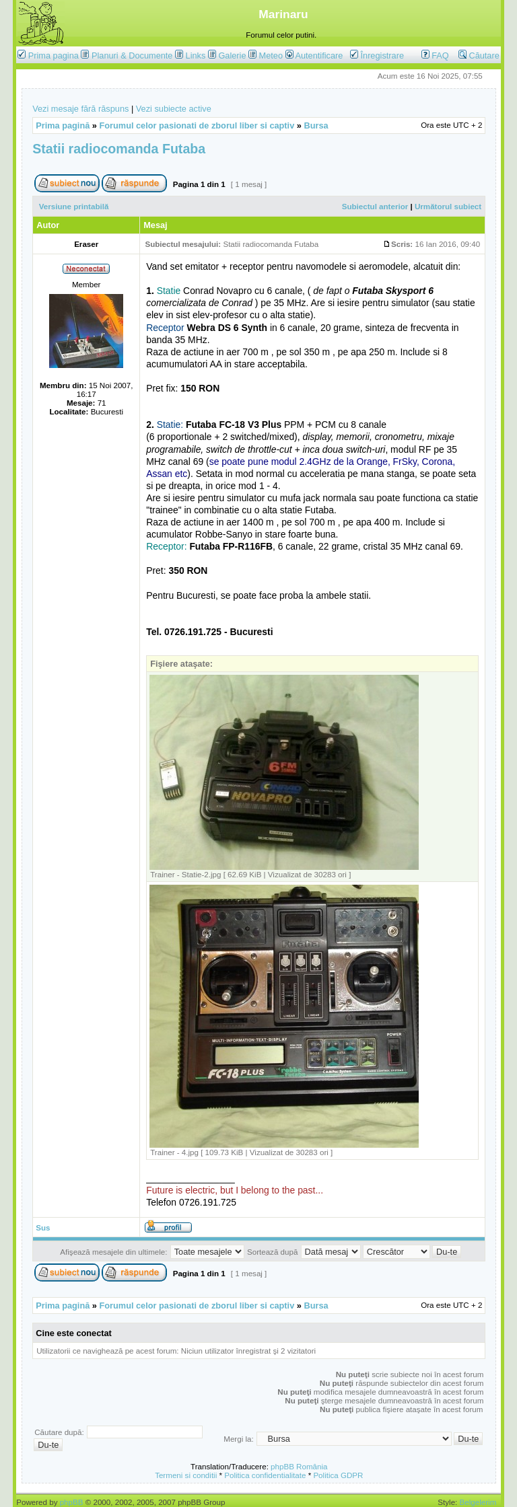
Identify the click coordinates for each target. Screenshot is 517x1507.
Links (196, 55)
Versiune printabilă (74, 206)
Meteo (271, 55)
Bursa (316, 125)
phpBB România (299, 1466)
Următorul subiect (448, 206)
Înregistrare (377, 55)
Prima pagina (53, 55)
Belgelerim (478, 1502)
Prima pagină (63, 125)
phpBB (71, 1502)
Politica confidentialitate (265, 1475)
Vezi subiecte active (173, 109)
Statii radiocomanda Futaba (118, 148)
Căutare (478, 55)
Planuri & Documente (132, 55)
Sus (43, 1227)
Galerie (232, 55)
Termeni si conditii (186, 1475)
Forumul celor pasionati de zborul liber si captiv (196, 125)
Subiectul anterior (375, 206)
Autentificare (314, 55)
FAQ (435, 55)
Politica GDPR (338, 1475)
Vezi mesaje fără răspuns (80, 109)
